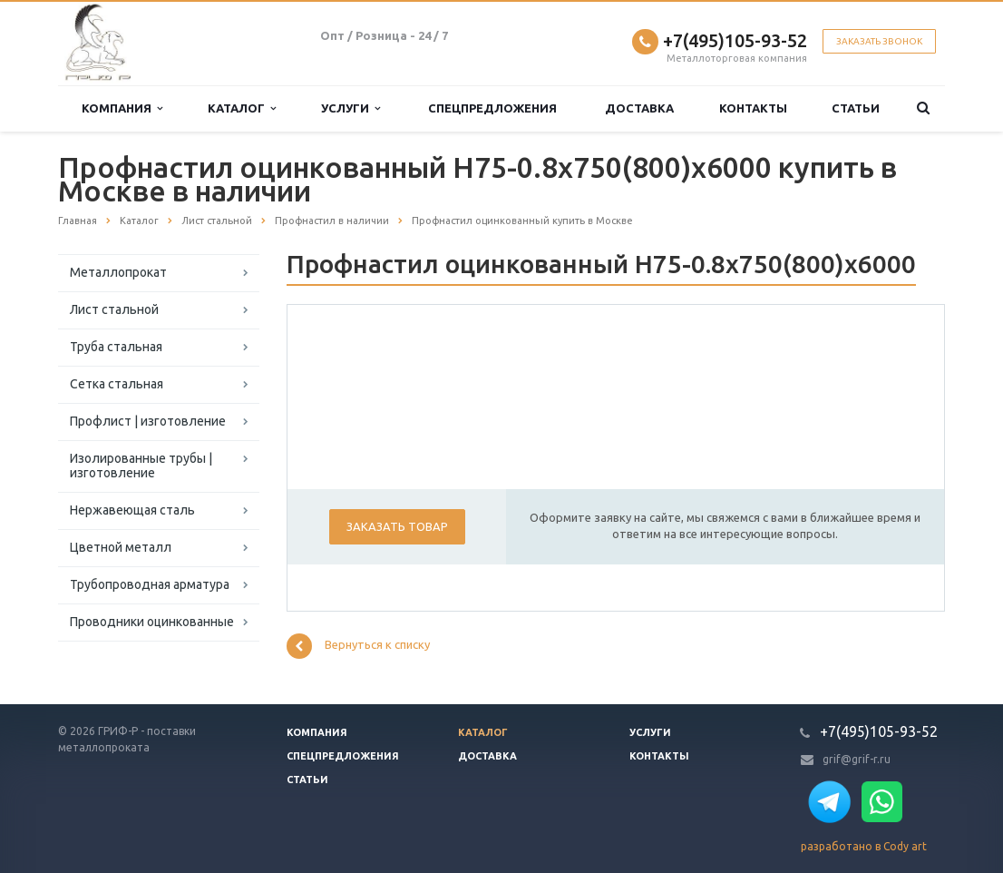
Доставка (639, 108)
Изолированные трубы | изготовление (141, 465)
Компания (122, 108)
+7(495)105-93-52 (735, 40)
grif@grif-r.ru (857, 759)
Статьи (856, 108)
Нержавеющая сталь (132, 510)
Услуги (350, 108)
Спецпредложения (492, 108)
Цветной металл (120, 547)
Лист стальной (114, 309)
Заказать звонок (879, 41)
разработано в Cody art (864, 846)
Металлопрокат (118, 272)
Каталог (242, 108)
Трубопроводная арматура (149, 584)
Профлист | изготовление (148, 421)
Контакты (753, 108)
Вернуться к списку (358, 646)
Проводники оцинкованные (152, 621)
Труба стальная (116, 346)
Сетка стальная (116, 384)
